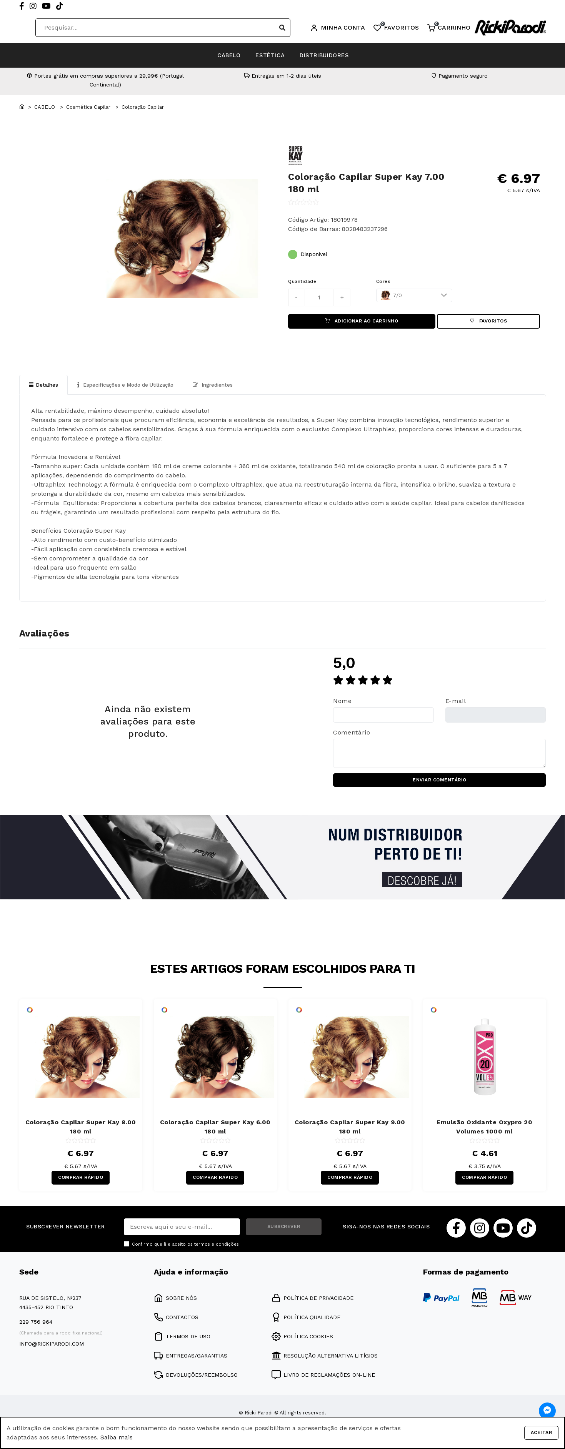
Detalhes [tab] (44, 387)
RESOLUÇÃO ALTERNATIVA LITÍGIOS (325, 1361)
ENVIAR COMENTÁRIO (440, 783)
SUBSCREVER (283, 1232)
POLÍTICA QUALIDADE (306, 1323)
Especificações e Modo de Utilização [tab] (130, 387)
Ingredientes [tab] (223, 387)
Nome (342, 703)
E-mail (455, 703)
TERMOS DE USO (182, 1342)
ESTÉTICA (269, 55)
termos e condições (216, 1250)
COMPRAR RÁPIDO (80, 1182)
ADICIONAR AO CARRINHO (361, 322)
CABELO (212, 55)
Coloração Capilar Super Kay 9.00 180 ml (350, 1131)
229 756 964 (35, 1328)
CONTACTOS (176, 1323)
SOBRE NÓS (175, 1304)
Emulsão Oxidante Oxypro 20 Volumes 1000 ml (484, 1131)
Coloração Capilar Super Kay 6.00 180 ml (215, 1131)
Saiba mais (116, 1437)
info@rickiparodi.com (51, 1350)
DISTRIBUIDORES (340, 55)
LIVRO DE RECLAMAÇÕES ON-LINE (323, 1381)
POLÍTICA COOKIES (302, 1342)
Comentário (351, 734)
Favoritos (488, 322)
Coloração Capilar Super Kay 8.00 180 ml (80, 1131)
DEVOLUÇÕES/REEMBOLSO (196, 1381)
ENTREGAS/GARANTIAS (190, 1361)
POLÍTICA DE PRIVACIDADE (312, 1304)
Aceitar (541, 1433)
